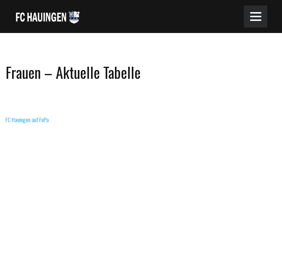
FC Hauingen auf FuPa (27, 119)
